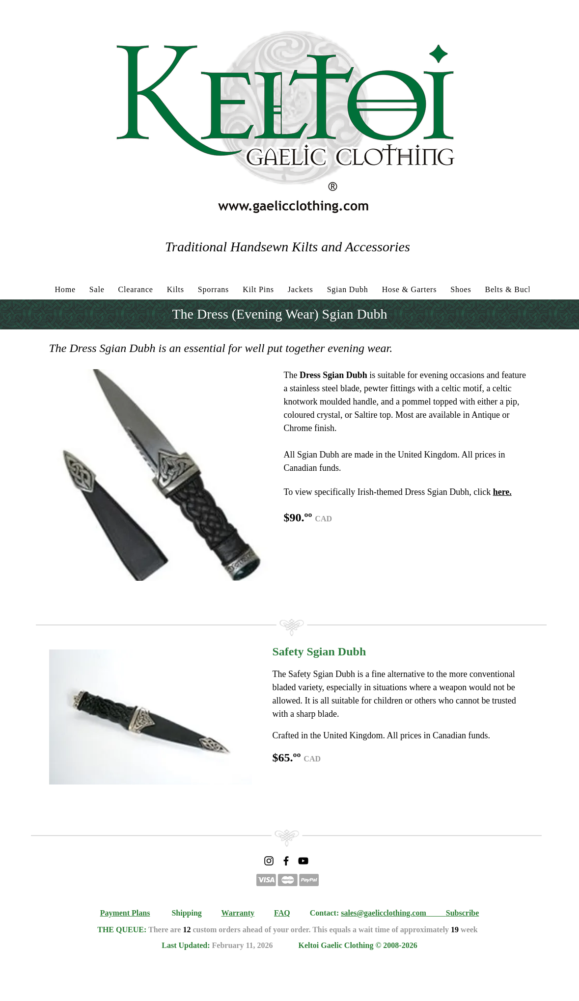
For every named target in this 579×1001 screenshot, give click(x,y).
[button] (160, 475)
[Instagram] (269, 861)
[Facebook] (286, 861)
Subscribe (462, 913)
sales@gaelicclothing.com (383, 913)
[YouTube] (303, 861)
